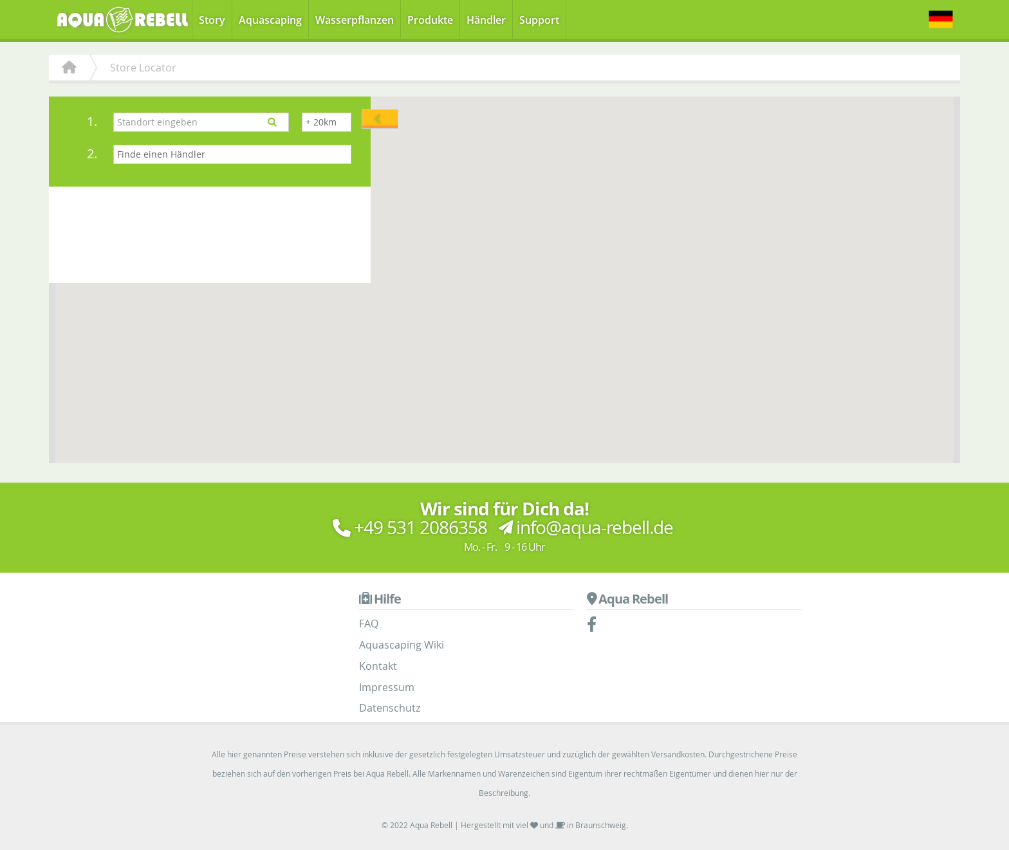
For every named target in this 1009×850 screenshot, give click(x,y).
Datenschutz (389, 708)
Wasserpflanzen (354, 20)
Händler (486, 20)
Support (539, 20)
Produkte (430, 20)
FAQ (368, 623)
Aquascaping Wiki (401, 645)
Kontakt (378, 666)
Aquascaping (270, 20)
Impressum (386, 687)
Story (212, 20)
